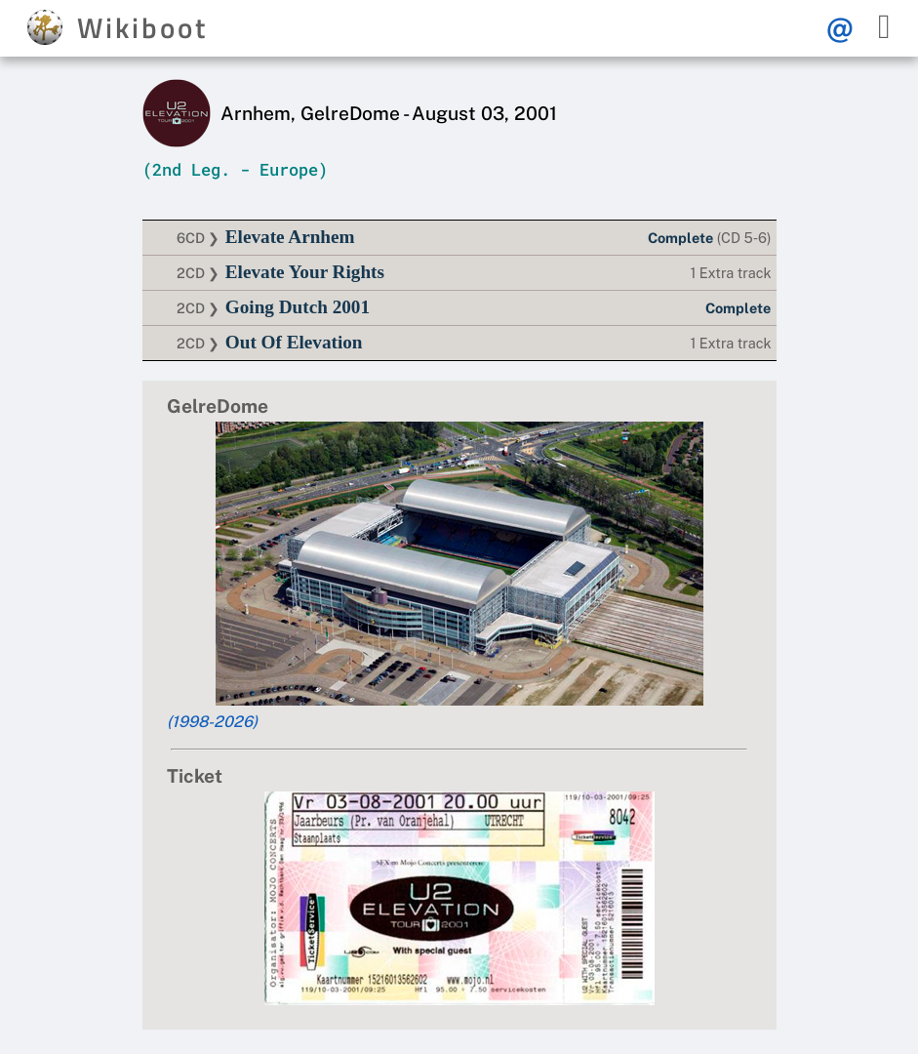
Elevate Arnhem (290, 236)
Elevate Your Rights (304, 272)
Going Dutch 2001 (297, 307)
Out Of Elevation (294, 342)
